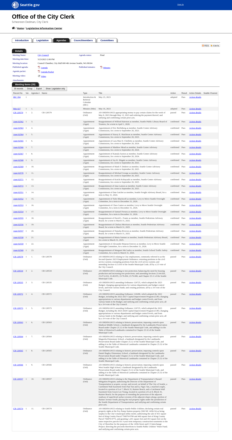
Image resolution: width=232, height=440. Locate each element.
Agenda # (35, 93)
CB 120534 (18, 271)
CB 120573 (18, 308)
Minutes (106, 67)
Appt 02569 (18, 166)
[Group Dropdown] (29, 89)
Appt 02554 (18, 211)
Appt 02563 (18, 128)
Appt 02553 (18, 205)
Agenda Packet (47, 72)
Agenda (44, 67)
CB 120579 (18, 112)
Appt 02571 (18, 179)
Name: (44, 93)
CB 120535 (18, 282)
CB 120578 (18, 256)
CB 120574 (18, 408)
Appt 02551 (18, 192)
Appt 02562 (18, 121)
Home (20, 28)
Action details (195, 97)
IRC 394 (17, 97)
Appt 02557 (18, 231)
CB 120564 (18, 336)
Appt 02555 (18, 218)
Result (184, 93)
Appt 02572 (18, 186)
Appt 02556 (18, 224)
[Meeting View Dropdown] (55, 89)
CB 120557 (18, 379)
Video (43, 76)
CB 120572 (18, 294)
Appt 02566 (18, 147)
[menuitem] (18, 89)
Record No (17, 93)
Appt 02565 (18, 141)
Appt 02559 (18, 244)
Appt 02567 (18, 154)
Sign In (180, 4)
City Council (43, 55)
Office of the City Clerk (43, 16)
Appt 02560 (18, 250)
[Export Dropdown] (39, 89)
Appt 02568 (18, 160)
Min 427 (17, 108)
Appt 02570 (18, 173)
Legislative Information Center (44, 28)
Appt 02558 (18, 237)
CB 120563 (18, 322)
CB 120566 (18, 365)
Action (173, 93)
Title (100, 93)
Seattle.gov (30, 5)
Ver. (27, 93)
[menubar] (39, 89)
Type (85, 93)
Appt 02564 (18, 134)
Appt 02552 (18, 199)
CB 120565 (18, 350)
